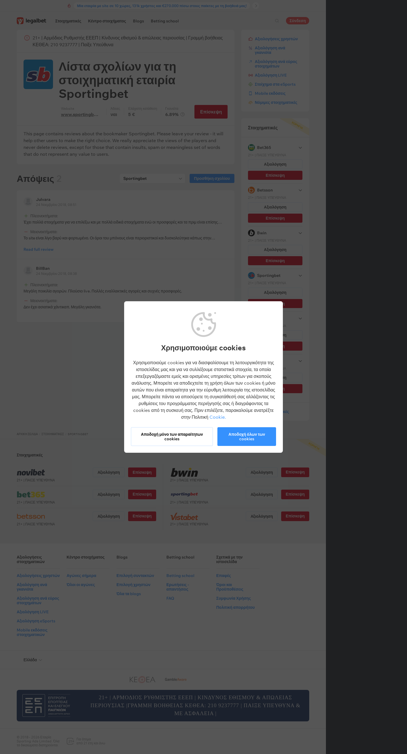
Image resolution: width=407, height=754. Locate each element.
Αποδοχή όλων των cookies (246, 436)
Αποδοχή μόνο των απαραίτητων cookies (172, 436)
